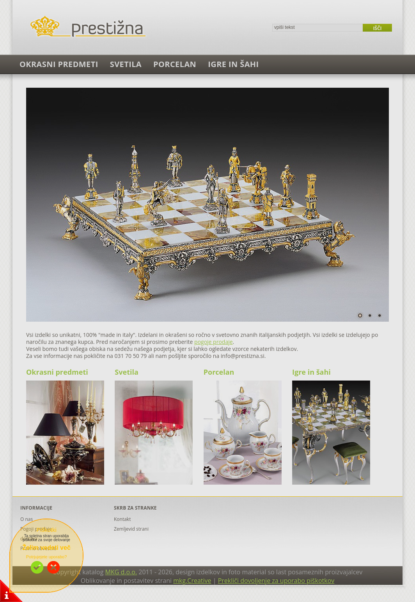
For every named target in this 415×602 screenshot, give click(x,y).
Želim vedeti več (46, 547)
